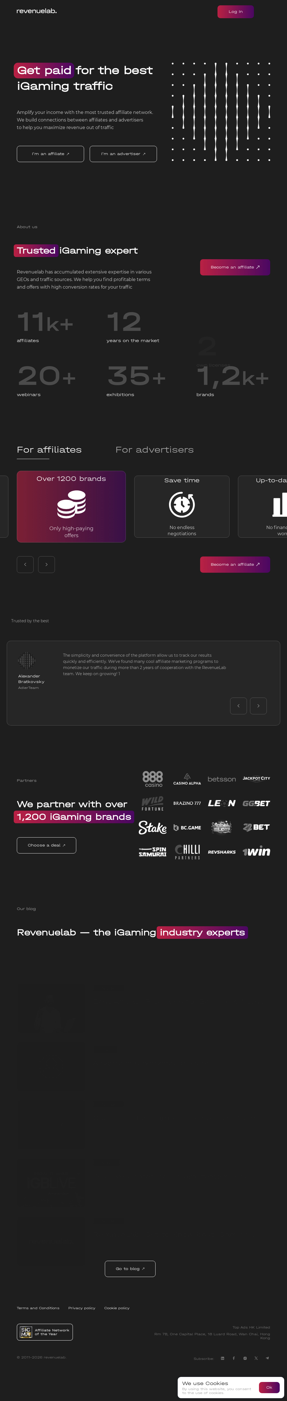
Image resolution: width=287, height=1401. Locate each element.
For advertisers (154, 450)
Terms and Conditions (38, 1337)
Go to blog (134, 1298)
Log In (236, 11)
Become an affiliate (235, 267)
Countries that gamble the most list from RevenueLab (174, 1142)
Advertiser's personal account (151, 1087)
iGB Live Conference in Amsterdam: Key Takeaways (170, 1200)
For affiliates (49, 450)
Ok (269, 1387)
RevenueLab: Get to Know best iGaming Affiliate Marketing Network (171, 1259)
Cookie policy (116, 1337)
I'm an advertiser (123, 154)
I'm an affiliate (50, 154)
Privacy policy (81, 1337)
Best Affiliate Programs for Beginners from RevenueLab (176, 1026)
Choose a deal (55, 875)
